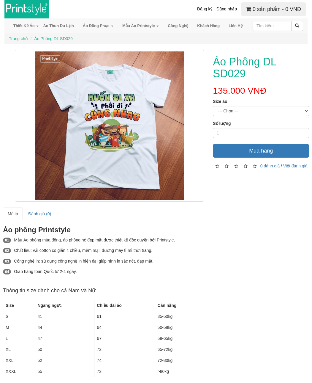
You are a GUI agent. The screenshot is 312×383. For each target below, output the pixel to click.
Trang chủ (18, 38)
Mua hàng (261, 151)
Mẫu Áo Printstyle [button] (140, 25)
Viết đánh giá (295, 165)
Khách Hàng (208, 25)
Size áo (220, 101)
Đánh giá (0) (39, 213)
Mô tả (13, 213)
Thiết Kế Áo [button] (26, 25)
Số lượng (222, 123)
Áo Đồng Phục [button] (98, 25)
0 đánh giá (270, 165)
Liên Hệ (236, 25)
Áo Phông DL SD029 (53, 38)
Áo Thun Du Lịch (58, 25)
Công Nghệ (178, 25)
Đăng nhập (226, 9)
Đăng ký (204, 9)
